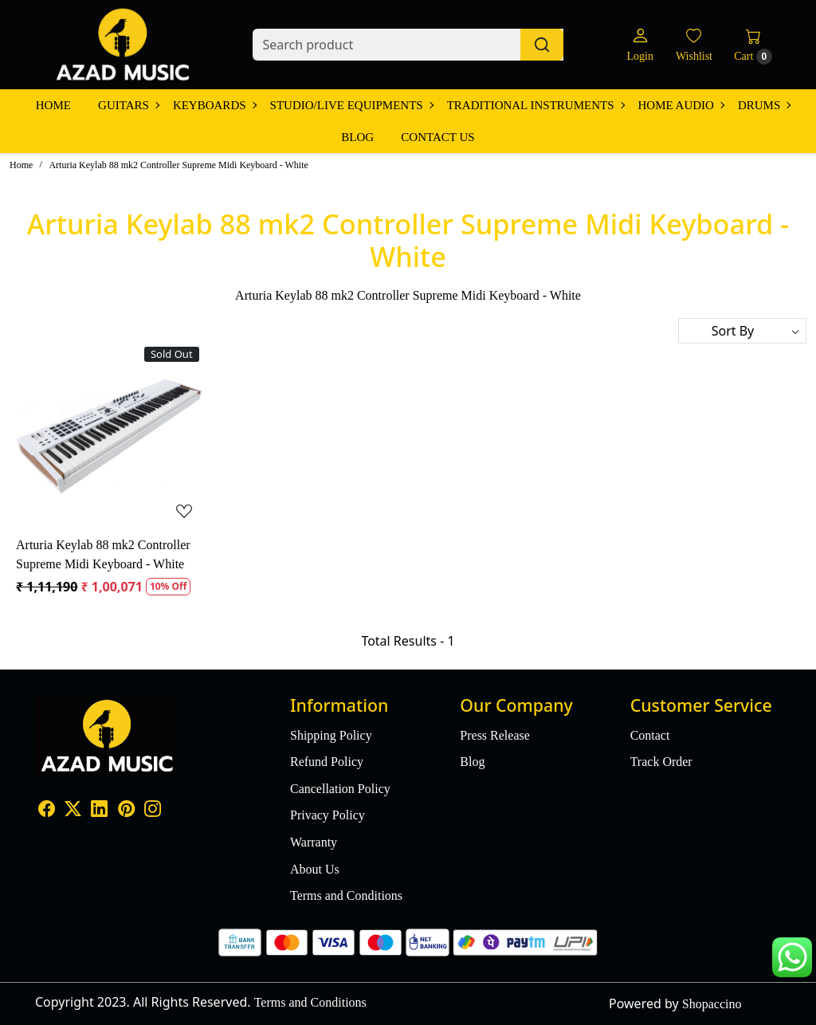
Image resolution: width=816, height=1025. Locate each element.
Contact (650, 735)
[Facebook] (46, 811)
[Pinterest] (126, 811)
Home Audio (681, 105)
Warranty (313, 842)
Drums (764, 105)
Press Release (495, 735)
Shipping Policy (331, 735)
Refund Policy (326, 761)
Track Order (661, 761)
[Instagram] (152, 811)
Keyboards (214, 105)
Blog (357, 137)
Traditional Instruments (535, 105)
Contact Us (437, 137)
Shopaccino (712, 1004)
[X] (72, 811)
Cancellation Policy (340, 788)
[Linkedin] (99, 811)
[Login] (639, 45)
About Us (314, 869)
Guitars (128, 105)
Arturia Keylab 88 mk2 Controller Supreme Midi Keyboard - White (103, 554)
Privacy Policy (327, 815)
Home (53, 105)
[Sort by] (742, 331)
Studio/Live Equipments (351, 105)
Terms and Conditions (346, 895)
